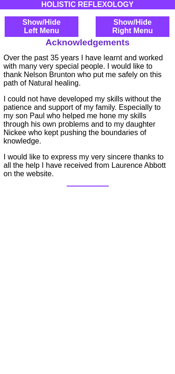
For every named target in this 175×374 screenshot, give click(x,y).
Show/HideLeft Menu (41, 26)
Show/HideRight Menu (132, 26)
